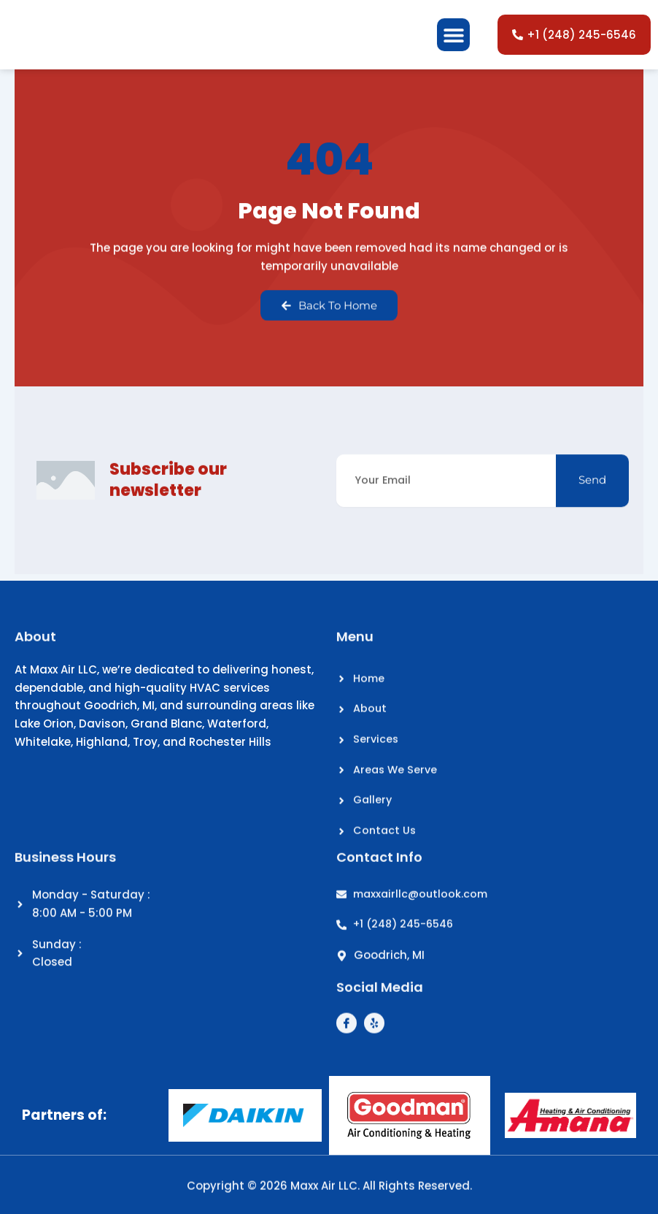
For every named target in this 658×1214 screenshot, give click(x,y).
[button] (453, 46)
